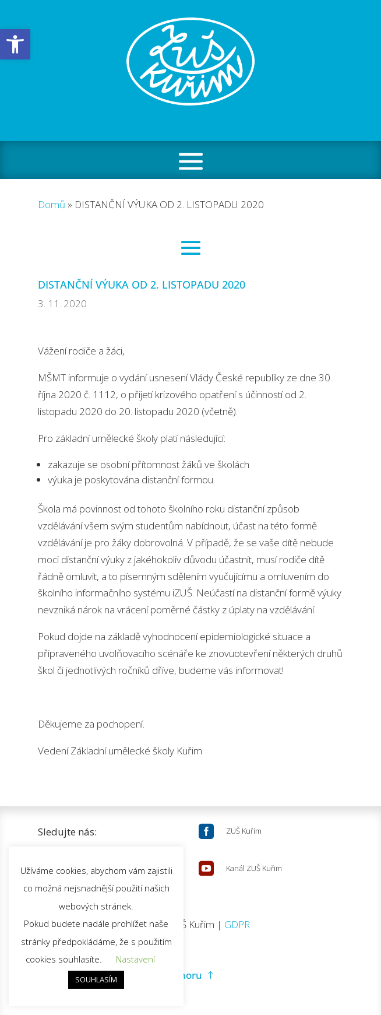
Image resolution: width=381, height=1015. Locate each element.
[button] (15, 44)
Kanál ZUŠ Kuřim (254, 868)
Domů (51, 204)
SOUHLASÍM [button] (96, 979)
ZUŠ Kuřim (244, 831)
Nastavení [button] (135, 959)
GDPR (237, 924)
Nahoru (184, 975)
